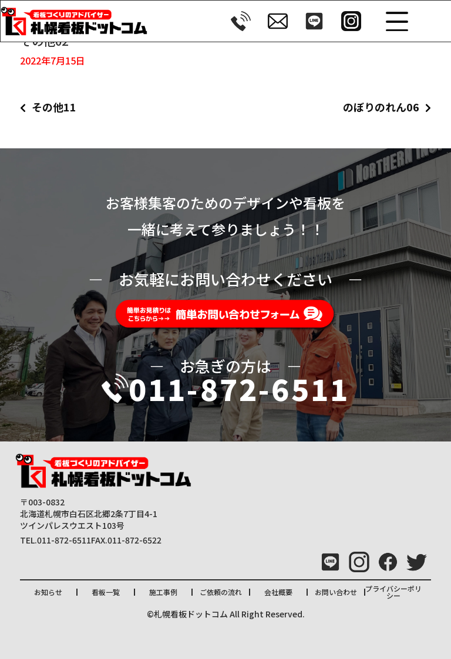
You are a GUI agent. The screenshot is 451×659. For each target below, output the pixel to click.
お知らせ (48, 592)
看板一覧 (106, 592)
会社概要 (278, 592)
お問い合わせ (336, 592)
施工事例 (163, 592)
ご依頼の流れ (221, 592)
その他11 (54, 106)
